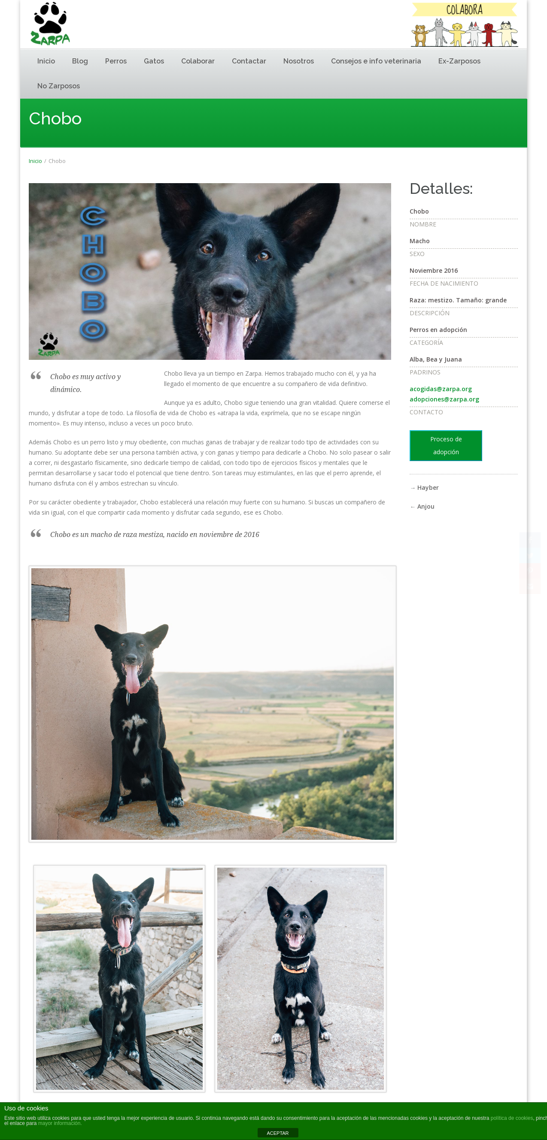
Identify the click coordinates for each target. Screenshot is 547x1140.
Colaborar (198, 61)
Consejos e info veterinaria (376, 61)
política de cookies (512, 1118)
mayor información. (59, 1123)
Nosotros (298, 61)
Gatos (154, 61)
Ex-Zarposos (459, 61)
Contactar (249, 61)
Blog (80, 61)
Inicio (46, 61)
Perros (116, 61)
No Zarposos (58, 86)
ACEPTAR (278, 1133)
